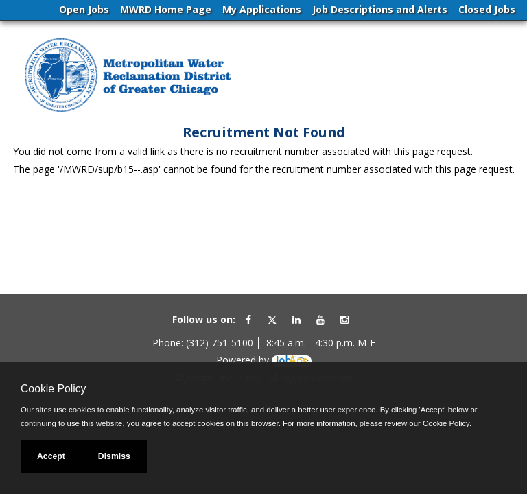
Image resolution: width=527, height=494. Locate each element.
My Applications (261, 9)
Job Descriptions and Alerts (379, 9)
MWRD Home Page (165, 9)
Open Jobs (84, 9)
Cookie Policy (53, 389)
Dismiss (114, 456)
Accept (51, 456)
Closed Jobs (486, 9)
